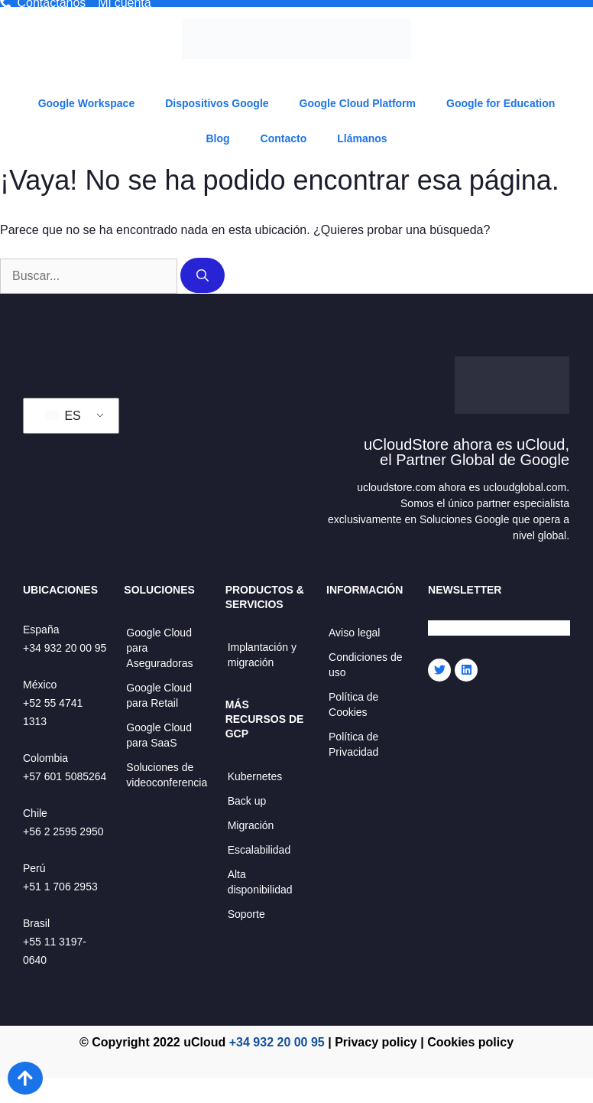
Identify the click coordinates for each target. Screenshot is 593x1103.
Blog (217, 138)
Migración (251, 825)
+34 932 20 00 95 (64, 648)
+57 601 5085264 (64, 776)
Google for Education (500, 103)
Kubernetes (255, 776)
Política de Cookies (353, 704)
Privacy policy (376, 1042)
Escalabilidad (259, 850)
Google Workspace (86, 103)
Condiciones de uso (366, 664)
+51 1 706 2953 (60, 886)
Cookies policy (470, 1042)
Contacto (284, 138)
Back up (247, 801)
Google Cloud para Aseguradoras (159, 647)
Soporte (246, 914)
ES (63, 415)
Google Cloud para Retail (159, 695)
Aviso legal (354, 632)
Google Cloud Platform (358, 103)
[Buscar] (202, 275)
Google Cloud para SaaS (159, 735)
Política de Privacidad (353, 744)
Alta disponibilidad (260, 882)
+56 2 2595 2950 (63, 831)
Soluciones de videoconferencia (166, 775)
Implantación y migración (262, 655)
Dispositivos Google (216, 103)
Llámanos (362, 138)
